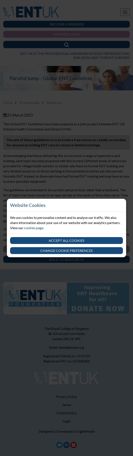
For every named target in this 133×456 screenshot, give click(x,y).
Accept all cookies (66, 240)
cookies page (33, 228)
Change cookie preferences (66, 250)
